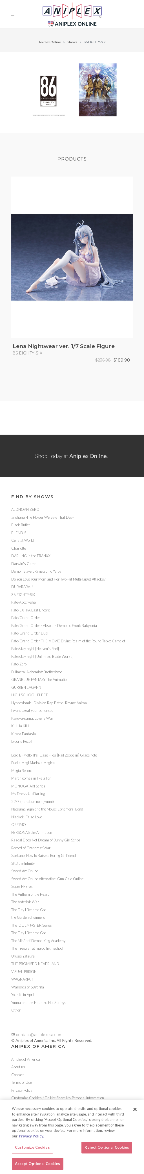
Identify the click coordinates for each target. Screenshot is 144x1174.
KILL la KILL (20, 726)
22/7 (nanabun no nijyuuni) (32, 801)
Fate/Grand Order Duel (29, 633)
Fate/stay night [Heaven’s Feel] (35, 648)
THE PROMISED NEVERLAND (35, 963)
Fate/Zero (18, 664)
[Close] (135, 1113)
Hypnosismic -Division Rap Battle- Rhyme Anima (49, 703)
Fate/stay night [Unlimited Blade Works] (42, 656)
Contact (17, 1075)
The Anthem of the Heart (30, 894)
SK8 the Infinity (23, 863)
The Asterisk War (25, 902)
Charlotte (18, 548)
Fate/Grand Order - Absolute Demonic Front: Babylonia (54, 625)
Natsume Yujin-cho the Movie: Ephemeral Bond (47, 809)
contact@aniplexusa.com (37, 1034)
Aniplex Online (50, 42)
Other (16, 1010)
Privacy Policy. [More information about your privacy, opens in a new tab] (31, 1139)
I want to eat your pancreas (32, 710)
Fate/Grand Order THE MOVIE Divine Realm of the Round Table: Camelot (68, 641)
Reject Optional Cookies (107, 1151)
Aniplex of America (25, 1059)
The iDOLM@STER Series (31, 925)
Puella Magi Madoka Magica (33, 762)
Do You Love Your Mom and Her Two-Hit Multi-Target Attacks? (58, 579)
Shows (72, 42)
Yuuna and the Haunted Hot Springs (38, 1002)
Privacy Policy (21, 1090)
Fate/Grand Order (25, 617)
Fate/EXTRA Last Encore (30, 610)
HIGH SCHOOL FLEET (29, 695)
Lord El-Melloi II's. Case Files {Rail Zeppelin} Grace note (54, 755)
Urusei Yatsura (23, 956)
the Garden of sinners (28, 917)
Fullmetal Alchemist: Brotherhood (37, 672)
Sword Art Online (24, 871)
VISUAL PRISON (24, 971)
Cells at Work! (22, 540)
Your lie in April (22, 994)
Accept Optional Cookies (37, 1167)
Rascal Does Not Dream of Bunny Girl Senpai (46, 840)
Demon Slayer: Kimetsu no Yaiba (36, 571)
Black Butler (20, 525)
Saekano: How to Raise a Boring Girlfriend (43, 855)
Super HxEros (22, 886)
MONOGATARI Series (28, 786)
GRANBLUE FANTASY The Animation (39, 679)
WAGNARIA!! (22, 979)
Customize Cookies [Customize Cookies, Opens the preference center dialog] (32, 1151)
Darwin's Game (23, 563)
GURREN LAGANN (26, 687)
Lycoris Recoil (21, 741)
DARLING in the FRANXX (30, 556)
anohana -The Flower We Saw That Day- (42, 517)
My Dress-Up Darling (28, 793)
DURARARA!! (22, 586)
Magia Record (21, 770)
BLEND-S (18, 532)
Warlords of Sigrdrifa (27, 987)
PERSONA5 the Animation (31, 832)
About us (18, 1067)
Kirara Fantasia (23, 734)
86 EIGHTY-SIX (23, 594)
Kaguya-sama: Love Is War (32, 718)
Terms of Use (21, 1082)
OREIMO (18, 824)
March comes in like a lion (31, 778)
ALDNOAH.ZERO (25, 509)
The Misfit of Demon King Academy (38, 940)
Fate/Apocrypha (23, 602)
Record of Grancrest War (30, 848)
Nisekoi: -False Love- (27, 817)
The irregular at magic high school (37, 948)
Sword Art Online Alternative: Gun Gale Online (47, 879)
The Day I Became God (28, 909)
